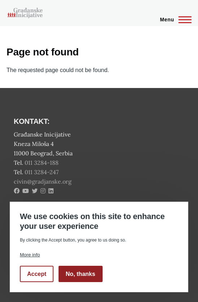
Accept (36, 274)
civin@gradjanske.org (43, 181)
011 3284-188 (42, 162)
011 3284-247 (42, 172)
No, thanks (80, 274)
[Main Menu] (174, 19)
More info (30, 254)
